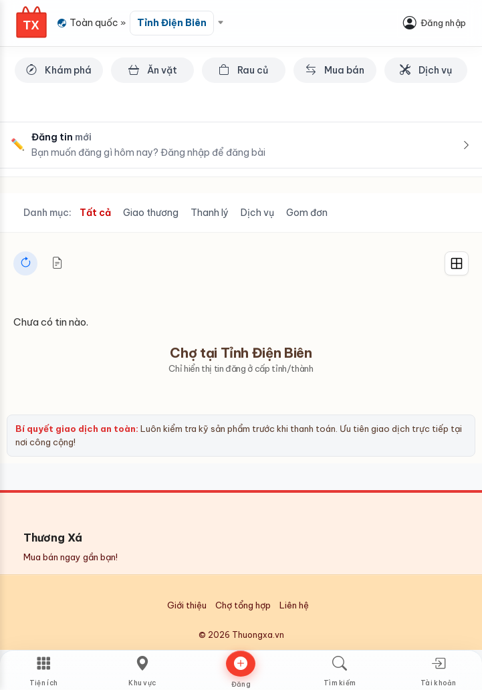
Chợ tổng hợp (243, 605)
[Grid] (456, 263)
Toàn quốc (94, 23)
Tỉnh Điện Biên (172, 23)
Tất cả (95, 213)
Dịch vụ (257, 213)
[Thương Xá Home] (31, 22)
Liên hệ (294, 605)
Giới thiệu (187, 605)
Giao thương (150, 213)
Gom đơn (307, 213)
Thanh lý (210, 213)
